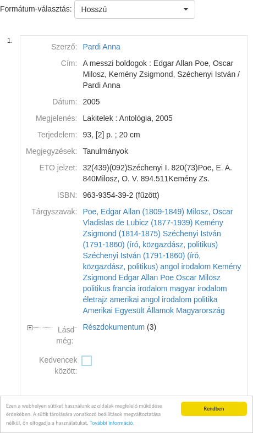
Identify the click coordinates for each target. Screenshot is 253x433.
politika (206, 299)
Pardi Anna (101, 46)
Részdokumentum (113, 327)
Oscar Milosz (198, 277)
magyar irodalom (198, 288)
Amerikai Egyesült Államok (128, 310)
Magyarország (200, 310)
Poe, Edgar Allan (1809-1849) (133, 211)
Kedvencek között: (58, 365)
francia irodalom (140, 288)
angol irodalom (185, 266)
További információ (111, 424)
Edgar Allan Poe (146, 277)
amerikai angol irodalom (150, 299)
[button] (134, 9)
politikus (96, 288)
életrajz (94, 299)
